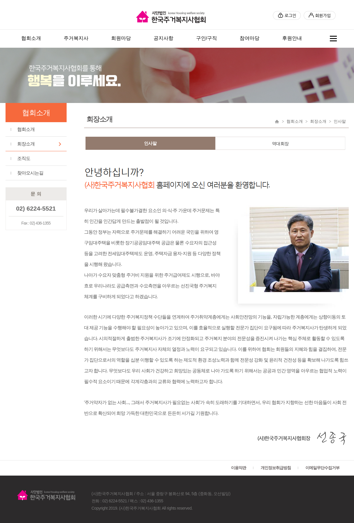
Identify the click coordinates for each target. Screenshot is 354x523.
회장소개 (26, 143)
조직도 (23, 158)
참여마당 (249, 38)
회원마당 (121, 38)
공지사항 (163, 38)
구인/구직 (206, 38)
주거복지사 (76, 38)
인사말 (150, 143)
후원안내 (292, 38)
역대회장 (280, 143)
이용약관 (238, 467)
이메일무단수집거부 (322, 467)
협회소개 (31, 38)
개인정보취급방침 (276, 467)
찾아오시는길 (30, 172)
